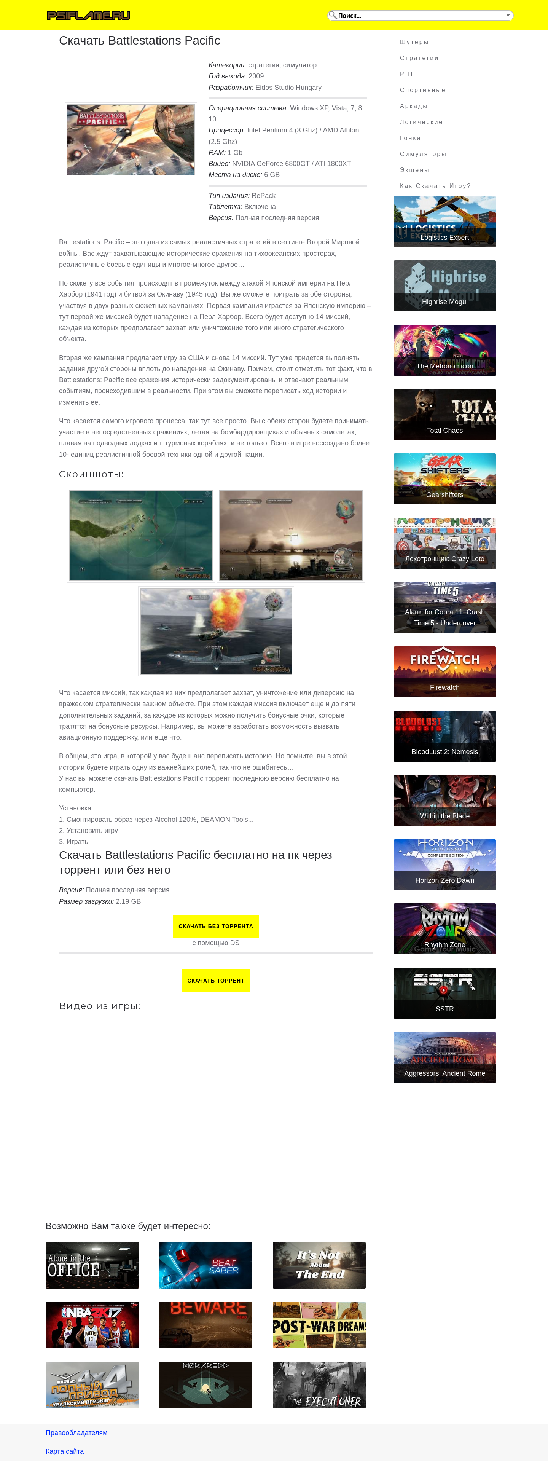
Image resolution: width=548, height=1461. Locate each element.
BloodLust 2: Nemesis (444, 752)
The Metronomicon (444, 366)
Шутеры (414, 42)
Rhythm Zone (444, 945)
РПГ (407, 74)
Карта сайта (65, 1451)
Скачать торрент (215, 981)
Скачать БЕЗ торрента (215, 926)
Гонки (410, 138)
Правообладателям (77, 1433)
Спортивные (423, 90)
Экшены (415, 170)
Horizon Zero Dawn (444, 880)
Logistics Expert (445, 237)
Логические (421, 122)
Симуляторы (423, 154)
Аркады (414, 106)
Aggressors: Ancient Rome (444, 1073)
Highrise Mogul (445, 302)
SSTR (445, 1009)
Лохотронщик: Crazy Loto (444, 559)
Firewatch (445, 687)
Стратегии (419, 58)
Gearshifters (445, 495)
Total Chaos (445, 430)
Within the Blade (445, 816)
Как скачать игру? (436, 186)
